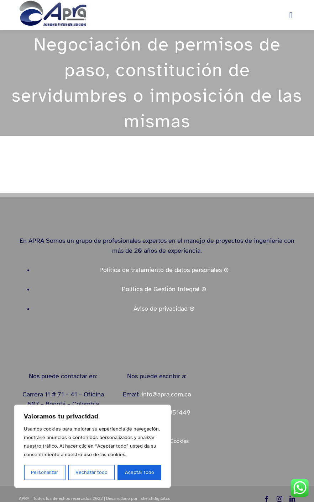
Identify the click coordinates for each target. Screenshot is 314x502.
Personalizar (44, 472)
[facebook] (266, 499)
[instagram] (279, 499)
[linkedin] (292, 499)
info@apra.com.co (166, 394)
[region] (92, 446)
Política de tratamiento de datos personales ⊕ (164, 270)
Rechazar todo (91, 472)
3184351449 (172, 412)
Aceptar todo (139, 472)
